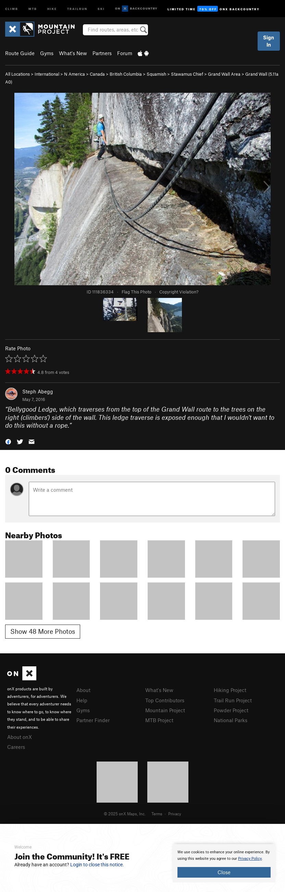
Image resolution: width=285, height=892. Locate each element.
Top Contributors (164, 700)
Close (224, 872)
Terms (156, 813)
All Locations (17, 74)
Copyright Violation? (178, 291)
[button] (8, 441)
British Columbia (126, 74)
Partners (102, 53)
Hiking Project (230, 690)
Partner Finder (93, 720)
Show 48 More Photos (42, 631)
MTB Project (159, 720)
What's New (73, 53)
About (83, 690)
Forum (124, 53)
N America (74, 74)
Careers (16, 747)
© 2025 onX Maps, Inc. (125, 813)
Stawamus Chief (187, 74)
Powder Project (231, 710)
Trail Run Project (233, 700)
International (47, 74)
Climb (11, 8)
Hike (52, 8)
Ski (101, 8)
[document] (224, 863)
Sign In (268, 41)
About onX (19, 737)
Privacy (174, 813)
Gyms (46, 53)
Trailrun (77, 8)
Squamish (156, 74)
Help (81, 700)
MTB (32, 8)
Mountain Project (165, 710)
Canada (97, 74)
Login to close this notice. (97, 864)
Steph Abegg (37, 391)
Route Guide (20, 53)
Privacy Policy (250, 858)
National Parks (230, 720)
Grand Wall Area (224, 74)
